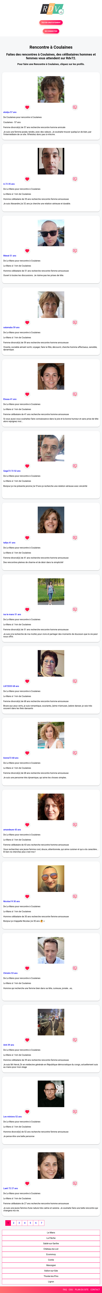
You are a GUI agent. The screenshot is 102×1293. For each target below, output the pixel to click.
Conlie (51, 1260)
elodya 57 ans (9, 112)
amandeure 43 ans (12, 829)
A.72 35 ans (9, 184)
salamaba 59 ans (11, 327)
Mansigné (51, 1265)
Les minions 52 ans (12, 1116)
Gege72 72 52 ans (11, 471)
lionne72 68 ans (10, 758)
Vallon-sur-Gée (51, 1270)
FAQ (65, 1289)
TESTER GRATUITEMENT (51, 23)
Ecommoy (51, 1254)
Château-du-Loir (51, 1249)
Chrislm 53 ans (10, 973)
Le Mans (51, 1232)
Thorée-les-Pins (51, 1276)
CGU (71, 1289)
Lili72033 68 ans (11, 686)
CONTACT (95, 1289)
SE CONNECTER (51, 31)
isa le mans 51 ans (12, 614)
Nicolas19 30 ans (11, 901)
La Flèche (51, 1238)
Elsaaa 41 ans (9, 399)
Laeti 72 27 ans (10, 1188)
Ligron (51, 1281)
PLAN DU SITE (82, 1289)
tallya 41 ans (9, 542)
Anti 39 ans (8, 1045)
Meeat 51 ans (9, 255)
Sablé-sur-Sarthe (51, 1243)
